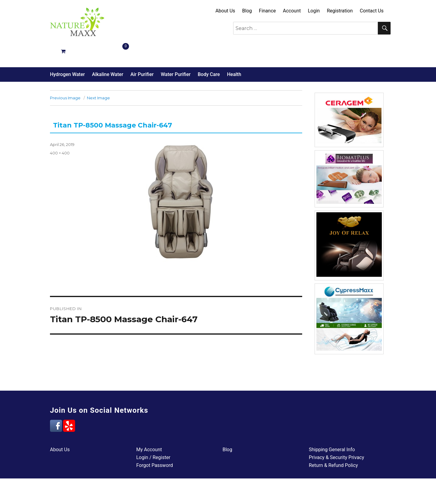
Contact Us (372, 11)
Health (234, 53)
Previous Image (65, 76)
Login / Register (153, 436)
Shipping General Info (332, 428)
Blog (247, 11)
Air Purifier (142, 53)
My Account (149, 428)
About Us (225, 11)
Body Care (209, 53)
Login (314, 11)
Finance (267, 11)
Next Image (98, 76)
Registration (340, 11)
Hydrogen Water (67, 53)
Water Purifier (175, 53)
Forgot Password (154, 444)
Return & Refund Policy (333, 444)
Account (292, 11)
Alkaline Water (107, 53)
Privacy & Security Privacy (336, 436)
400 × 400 (60, 131)
